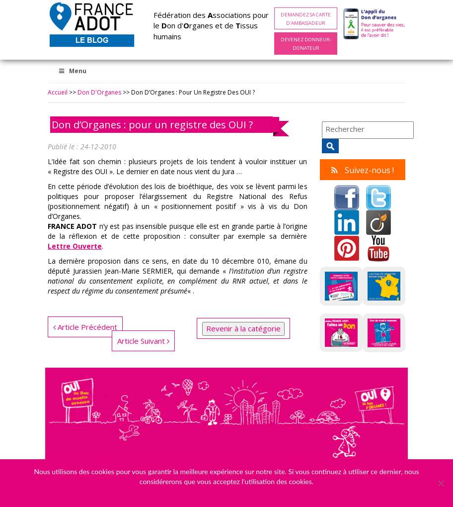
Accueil (58, 92)
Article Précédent (85, 327)
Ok (229, 494)
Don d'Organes (99, 92)
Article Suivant (143, 341)
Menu (72, 71)
